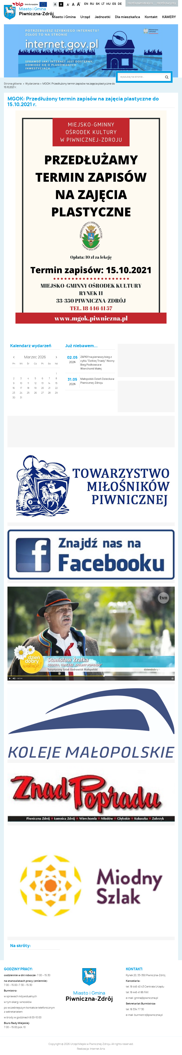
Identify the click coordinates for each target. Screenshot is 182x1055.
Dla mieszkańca (127, 17)
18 (28, 388)
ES (114, 3)
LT (103, 3)
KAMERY (169, 17)
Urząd (85, 17)
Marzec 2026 (35, 357)
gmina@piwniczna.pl (146, 998)
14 (49, 383)
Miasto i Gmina (36, 11)
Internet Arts (97, 1049)
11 (28, 383)
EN (86, 3)
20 (42, 388)
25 (28, 393)
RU (92, 3)
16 (14, 388)
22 (56, 388)
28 (49, 393)
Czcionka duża (79, 4)
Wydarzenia (32, 84)
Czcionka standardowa (73, 4)
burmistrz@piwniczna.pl (148, 1015)
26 (35, 393)
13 (42, 383)
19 (35, 388)
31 (21, 398)
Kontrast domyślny (55, 4)
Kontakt (151, 17)
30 (13, 398)
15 (56, 383)
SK (98, 3)
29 (56, 393)
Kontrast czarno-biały (61, 4)
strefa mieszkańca (140, 3)
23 (13, 393)
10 (21, 383)
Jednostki (102, 17)
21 (49, 388)
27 (42, 393)
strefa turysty (166, 3)
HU (108, 3)
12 (35, 383)
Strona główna (13, 84)
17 (21, 388)
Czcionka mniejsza (68, 4)
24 (21, 393)
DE (120, 3)
